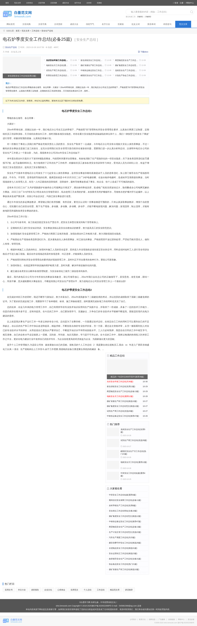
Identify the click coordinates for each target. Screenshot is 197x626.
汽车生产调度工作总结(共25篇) (122, 537)
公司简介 (133, 619)
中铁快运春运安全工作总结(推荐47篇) (92, 70)
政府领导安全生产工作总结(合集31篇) (125, 559)
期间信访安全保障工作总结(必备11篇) (125, 500)
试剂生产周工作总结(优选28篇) (57, 70)
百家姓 (99, 3)
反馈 (139, 606)
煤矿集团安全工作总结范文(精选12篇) (126, 65)
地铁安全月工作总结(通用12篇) (57, 65)
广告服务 (162, 619)
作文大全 (22, 590)
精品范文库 (115, 590)
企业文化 (48, 590)
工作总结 (35, 31)
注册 (181, 3)
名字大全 (77, 3)
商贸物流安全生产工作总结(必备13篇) (126, 60)
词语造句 (167, 24)
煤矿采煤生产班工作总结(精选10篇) (92, 65)
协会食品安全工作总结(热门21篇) (123, 564)
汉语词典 (53, 3)
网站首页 (11, 24)
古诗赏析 (58, 24)
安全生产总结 (47, 31)
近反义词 (135, 24)
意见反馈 (191, 619)
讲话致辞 (129, 590)
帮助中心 (189, 3)
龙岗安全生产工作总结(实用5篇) (126, 70)
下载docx (144, 52)
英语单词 (151, 24)
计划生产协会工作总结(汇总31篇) (126, 75)
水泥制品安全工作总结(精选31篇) (123, 548)
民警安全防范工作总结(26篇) (57, 75)
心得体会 (61, 590)
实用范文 (74, 590)
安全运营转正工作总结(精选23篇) (123, 553)
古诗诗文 (29, 3)
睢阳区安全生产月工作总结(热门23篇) (92, 75)
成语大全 (65, 3)
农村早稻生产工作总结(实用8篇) (122, 505)
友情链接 (171, 619)
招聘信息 (152, 619)
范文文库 (17, 3)
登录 (175, 3)
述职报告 (35, 590)
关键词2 (148, 17)
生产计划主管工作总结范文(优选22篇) (125, 532)
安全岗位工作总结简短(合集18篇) (123, 511)
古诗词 (88, 3)
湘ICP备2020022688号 (101, 606)
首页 (7, 3)
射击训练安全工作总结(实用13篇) (92, 60)
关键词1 (140, 17)
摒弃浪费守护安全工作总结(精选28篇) (125, 543)
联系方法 (142, 619)
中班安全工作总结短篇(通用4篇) (122, 495)
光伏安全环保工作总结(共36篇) (57, 60)
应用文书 (9, 590)
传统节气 (90, 24)
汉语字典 (41, 3)
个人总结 (87, 590)
